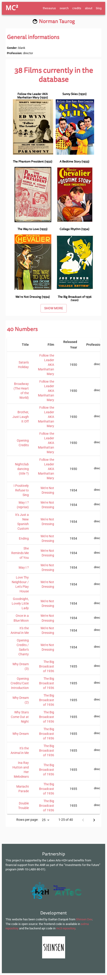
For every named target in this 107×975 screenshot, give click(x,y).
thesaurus (49, 8)
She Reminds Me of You (20, 553)
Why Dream (20, 734)
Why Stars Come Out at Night (20, 716)
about (88, 8)
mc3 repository (65, 928)
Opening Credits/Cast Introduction (20, 683)
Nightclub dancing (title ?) (22, 468)
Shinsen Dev (84, 919)
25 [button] (44, 820)
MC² (12, 8)
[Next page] (94, 820)
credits (76, 8)
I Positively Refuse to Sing (21, 490)
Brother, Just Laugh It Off (20, 416)
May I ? (24, 567)
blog (98, 8)
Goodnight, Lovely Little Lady (20, 603)
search (64, 8)
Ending (24, 538)
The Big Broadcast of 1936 (46, 666)
